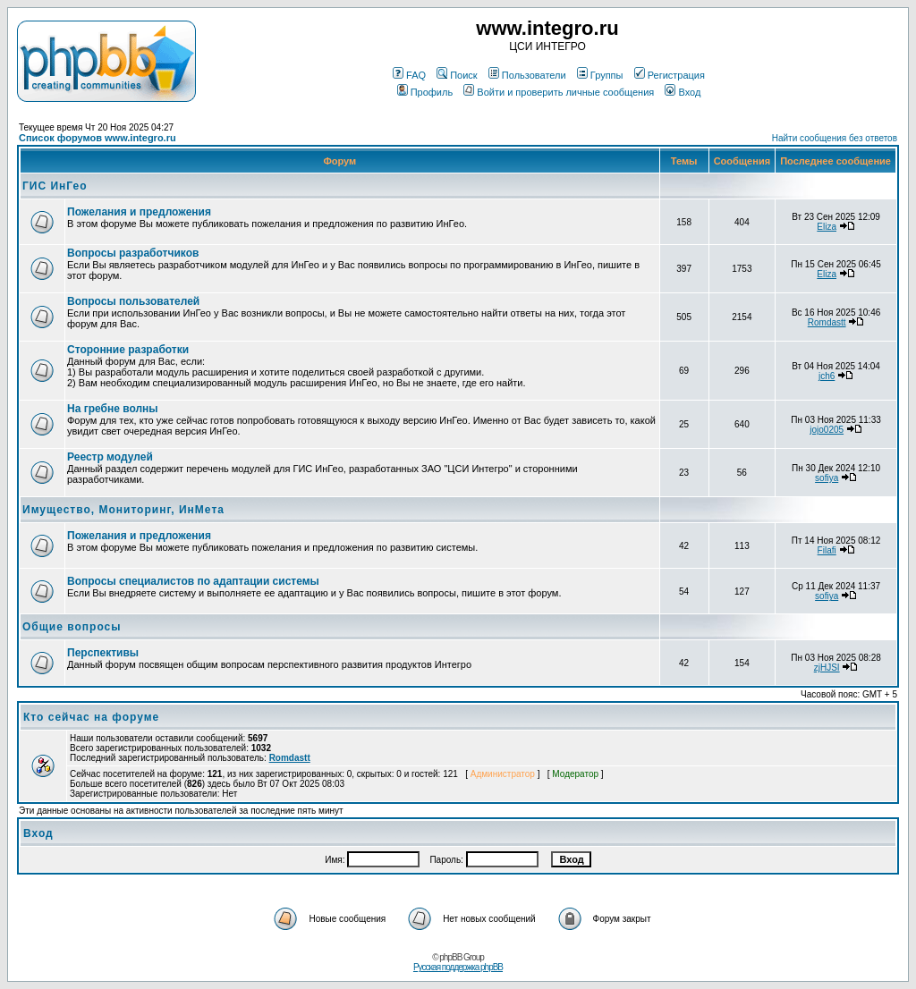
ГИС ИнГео (55, 186)
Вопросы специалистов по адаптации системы (193, 581)
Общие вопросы (71, 627)
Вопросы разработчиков (133, 253)
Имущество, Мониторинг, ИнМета (123, 509)
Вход (682, 92)
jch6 (826, 376)
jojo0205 (827, 430)
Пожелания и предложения (139, 212)
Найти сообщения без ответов (834, 138)
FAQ (409, 75)
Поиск (457, 75)
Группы (600, 75)
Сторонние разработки (128, 349)
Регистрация (669, 75)
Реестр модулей (110, 457)
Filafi (827, 550)
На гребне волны (112, 408)
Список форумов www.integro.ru (97, 137)
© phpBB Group (458, 957)
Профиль (425, 92)
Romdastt (827, 322)
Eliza (826, 227)
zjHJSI (827, 667)
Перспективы (103, 653)
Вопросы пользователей (133, 301)
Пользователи (527, 75)
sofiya (826, 478)
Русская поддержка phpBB (458, 967)
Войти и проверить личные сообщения (558, 92)
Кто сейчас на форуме (91, 717)
